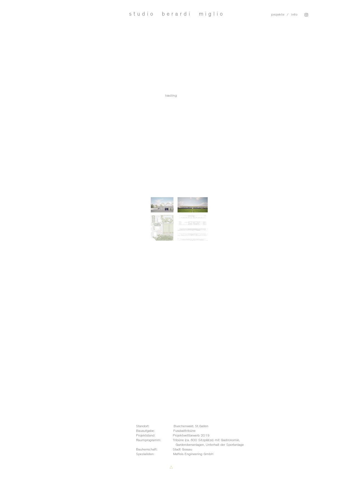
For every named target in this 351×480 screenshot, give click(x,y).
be (166, 14)
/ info (292, 14)
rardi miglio (198, 14)
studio (145, 14)
